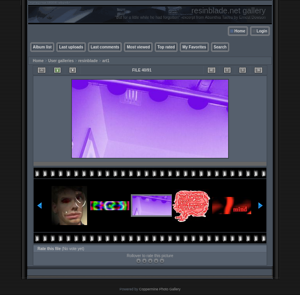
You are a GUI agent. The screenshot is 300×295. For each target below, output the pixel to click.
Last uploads (71, 47)
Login (262, 31)
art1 (105, 61)
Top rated (166, 47)
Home (239, 31)
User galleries (61, 61)
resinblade (88, 61)
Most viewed (138, 47)
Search (220, 47)
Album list (42, 47)
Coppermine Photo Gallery (159, 289)
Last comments (105, 47)
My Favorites (194, 47)
